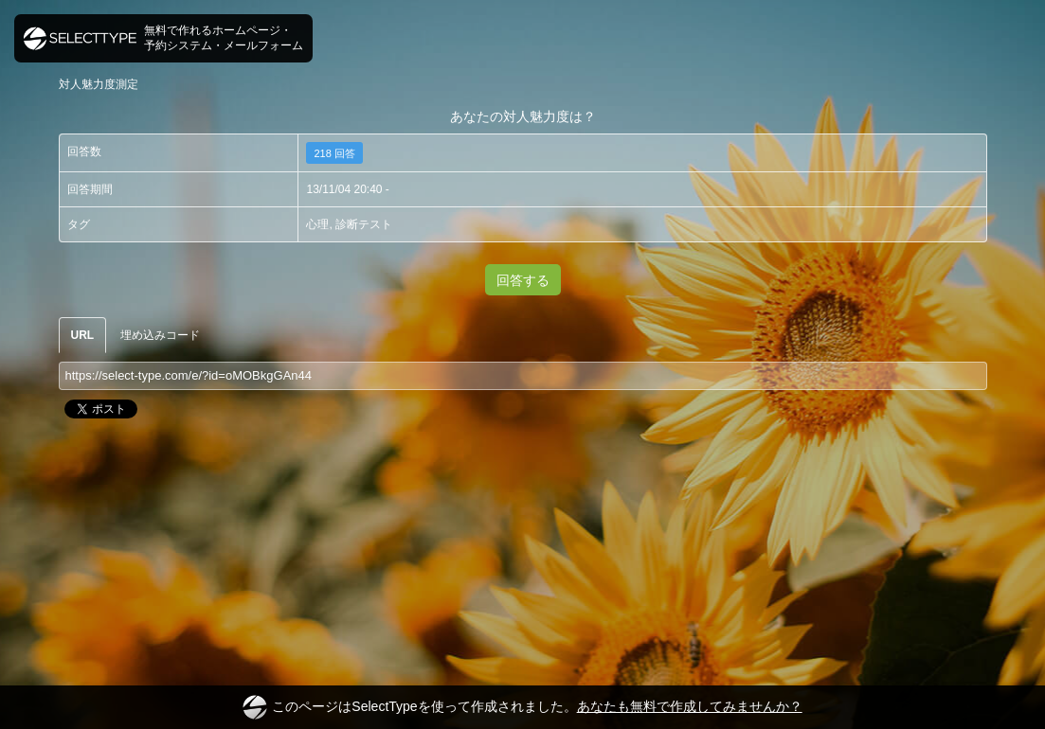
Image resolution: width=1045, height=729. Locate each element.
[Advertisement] (523, 499)
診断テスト (363, 224)
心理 (317, 224)
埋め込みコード (160, 335)
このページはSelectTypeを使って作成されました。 (522, 707)
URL (83, 335)
